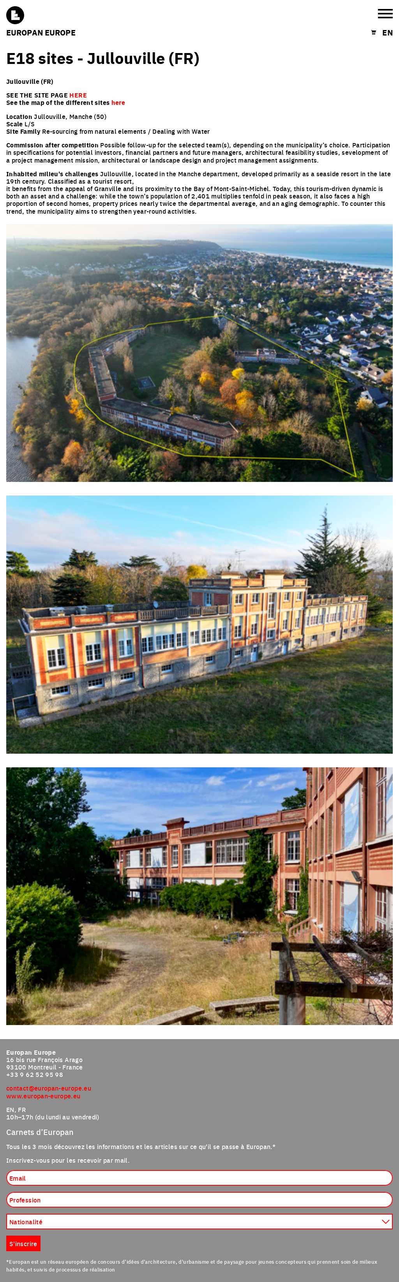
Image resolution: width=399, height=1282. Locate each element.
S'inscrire (23, 1243)
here (118, 102)
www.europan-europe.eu (43, 1095)
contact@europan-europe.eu (48, 1088)
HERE (78, 94)
